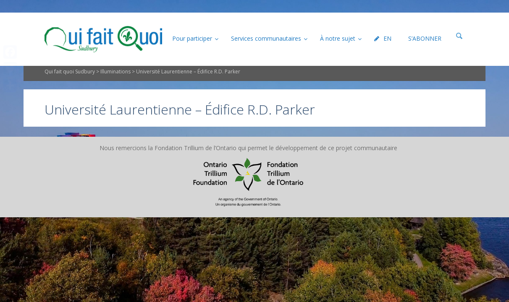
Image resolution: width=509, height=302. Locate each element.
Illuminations (115, 85)
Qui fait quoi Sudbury (70, 85)
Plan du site (202, 162)
